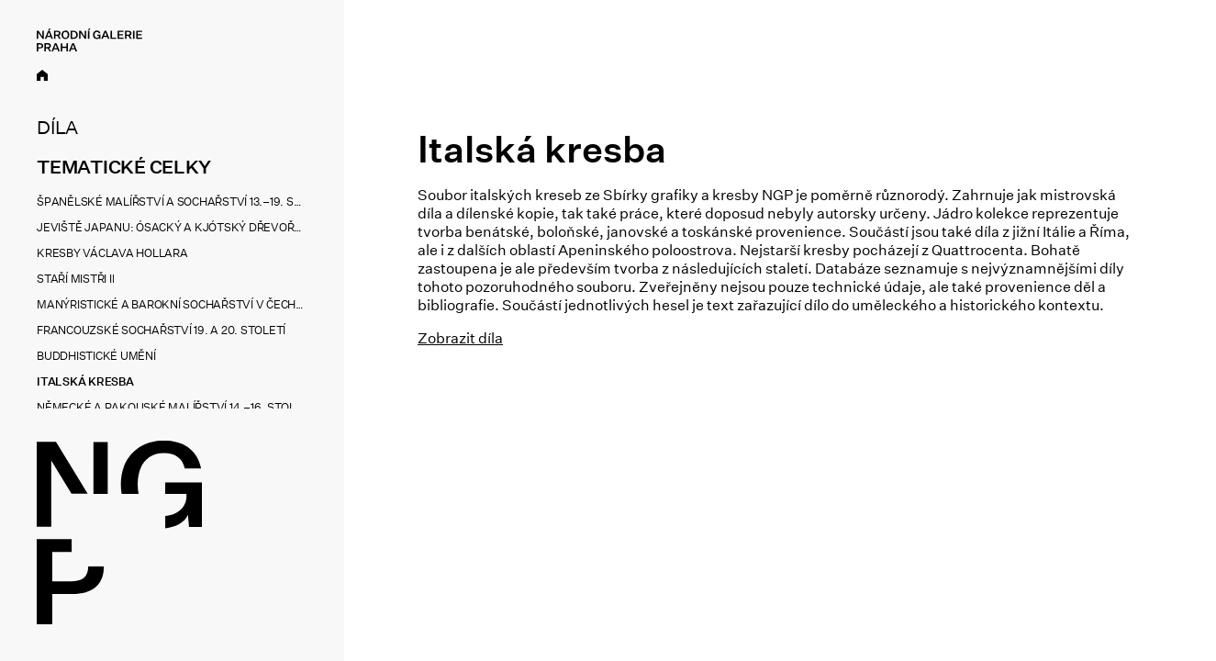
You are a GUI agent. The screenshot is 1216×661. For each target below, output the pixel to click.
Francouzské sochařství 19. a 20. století (161, 330)
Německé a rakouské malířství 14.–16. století (171, 407)
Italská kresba (85, 381)
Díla (57, 128)
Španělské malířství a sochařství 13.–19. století (171, 201)
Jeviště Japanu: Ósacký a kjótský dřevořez (171, 227)
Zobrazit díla (460, 338)
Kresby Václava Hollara (112, 253)
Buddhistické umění (96, 356)
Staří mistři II (75, 278)
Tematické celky (123, 167)
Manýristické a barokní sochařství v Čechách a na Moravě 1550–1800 (171, 304)
